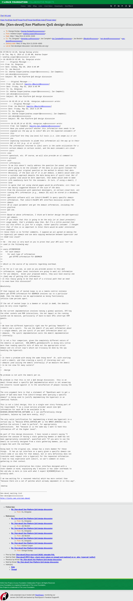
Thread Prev (21, 20)
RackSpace (39, 595)
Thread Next (31, 20)
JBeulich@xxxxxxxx (91, 39)
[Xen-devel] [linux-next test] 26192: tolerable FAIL (35, 555)
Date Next (12, 20)
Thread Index (51, 20)
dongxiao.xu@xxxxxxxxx (30, 39)
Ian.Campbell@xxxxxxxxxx (62, 39)
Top (2, 16)
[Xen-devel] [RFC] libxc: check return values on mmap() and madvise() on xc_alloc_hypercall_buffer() (55, 557)
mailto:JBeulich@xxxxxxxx (37, 84)
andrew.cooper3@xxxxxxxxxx (34, 34)
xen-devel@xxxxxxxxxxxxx (110, 39)
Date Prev (4, 20)
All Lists (7, 16)
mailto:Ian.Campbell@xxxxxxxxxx (45, 126)
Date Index (41, 20)
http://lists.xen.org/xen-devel (15, 498)
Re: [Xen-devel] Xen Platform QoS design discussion (32, 509)
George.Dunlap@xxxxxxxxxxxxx (33, 31)
